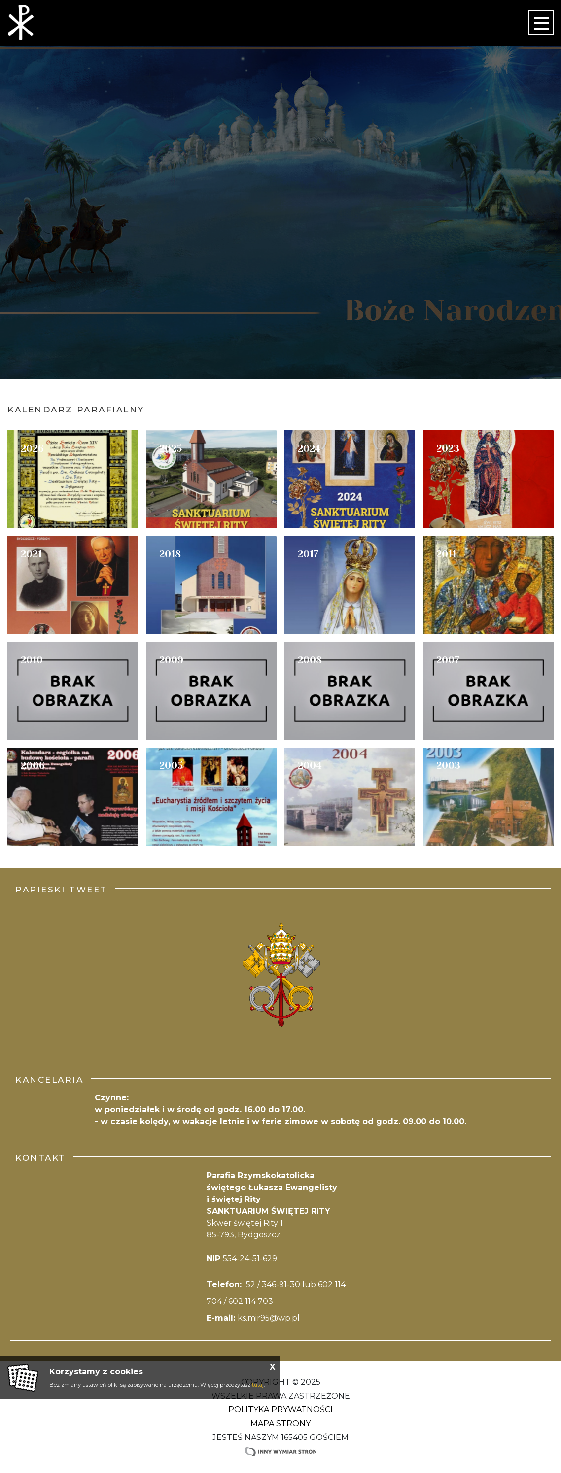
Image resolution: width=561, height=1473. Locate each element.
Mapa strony (280, 1423)
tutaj (258, 1384)
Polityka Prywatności (280, 1409)
